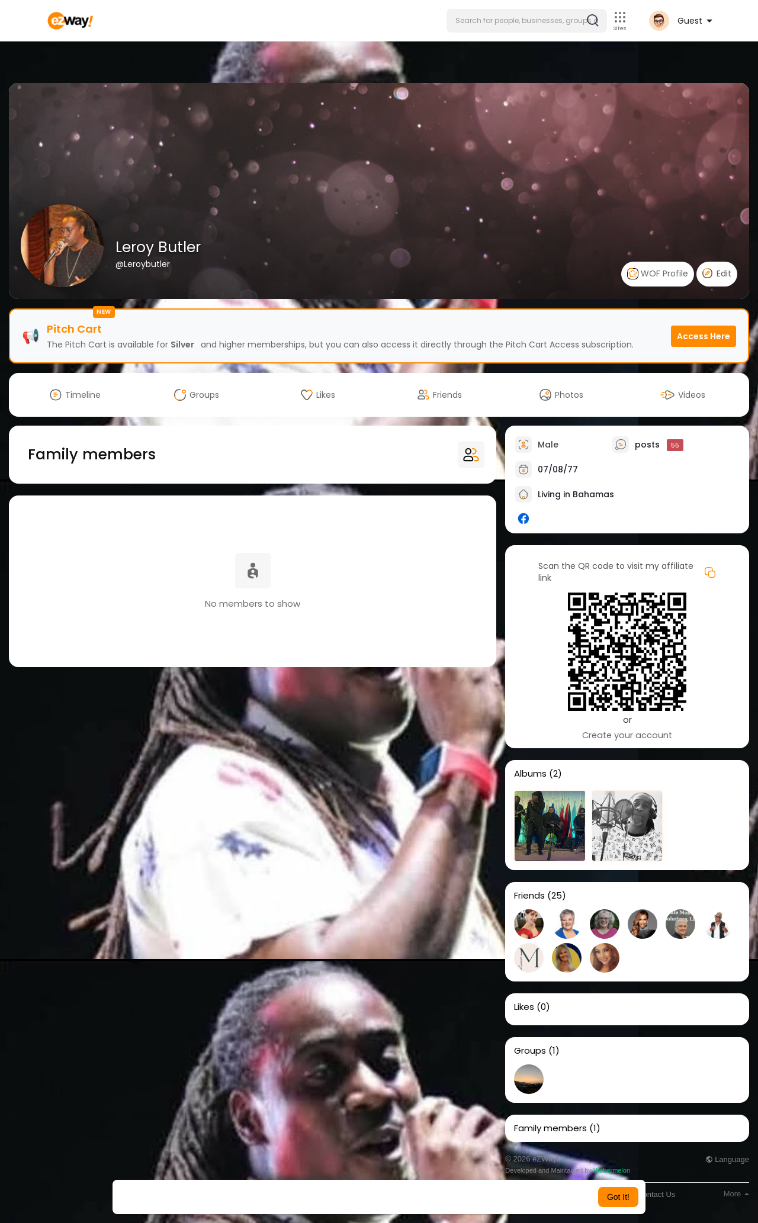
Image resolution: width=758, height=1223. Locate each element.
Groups (530, 1050)
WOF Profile (657, 274)
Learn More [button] (439, 1197)
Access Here (703, 336)
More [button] (736, 1193)
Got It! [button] (618, 1197)
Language (727, 1159)
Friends (529, 895)
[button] (527, 21)
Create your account (627, 735)
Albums (530, 773)
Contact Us (656, 1194)
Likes (524, 1007)
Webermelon (611, 1170)
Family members (550, 1128)
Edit (716, 273)
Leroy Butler (158, 247)
